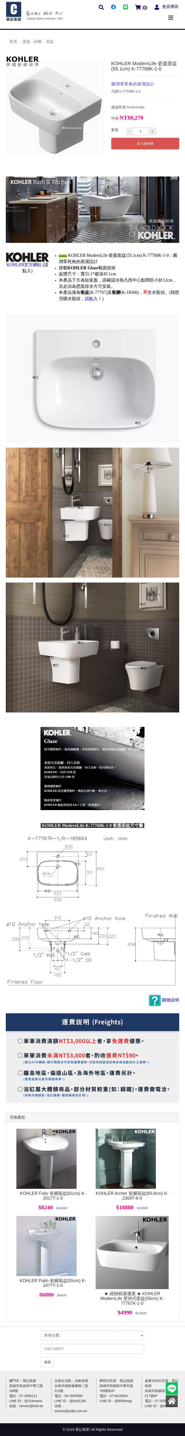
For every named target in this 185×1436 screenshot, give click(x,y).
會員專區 (170, 6)
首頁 (13, 41)
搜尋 (47, 1362)
